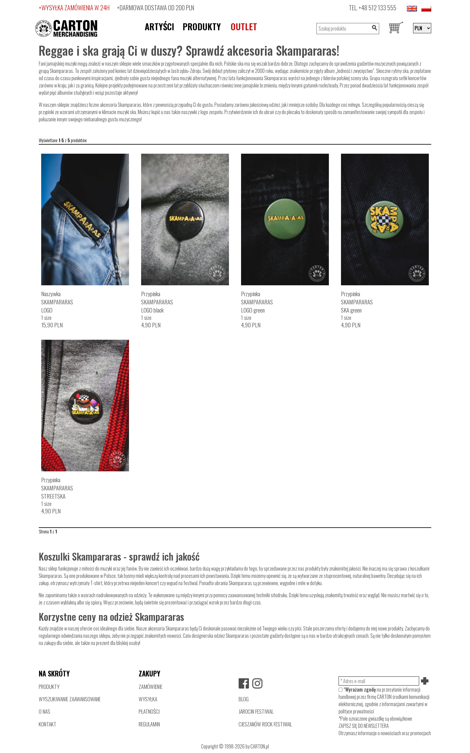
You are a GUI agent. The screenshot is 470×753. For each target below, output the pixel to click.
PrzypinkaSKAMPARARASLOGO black (157, 301)
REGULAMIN (149, 724)
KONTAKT (47, 724)
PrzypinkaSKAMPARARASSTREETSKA (57, 487)
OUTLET (244, 26)
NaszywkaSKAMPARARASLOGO (57, 301)
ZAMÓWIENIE (150, 686)
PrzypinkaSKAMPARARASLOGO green (257, 301)
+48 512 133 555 (377, 7)
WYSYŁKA (148, 699)
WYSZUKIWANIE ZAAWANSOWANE (70, 699)
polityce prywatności (356, 711)
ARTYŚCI (159, 26)
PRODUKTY (202, 26)
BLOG (244, 699)
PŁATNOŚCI (149, 711)
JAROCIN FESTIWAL (256, 711)
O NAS (44, 711)
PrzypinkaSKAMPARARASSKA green (357, 301)
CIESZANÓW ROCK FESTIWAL (265, 724)
